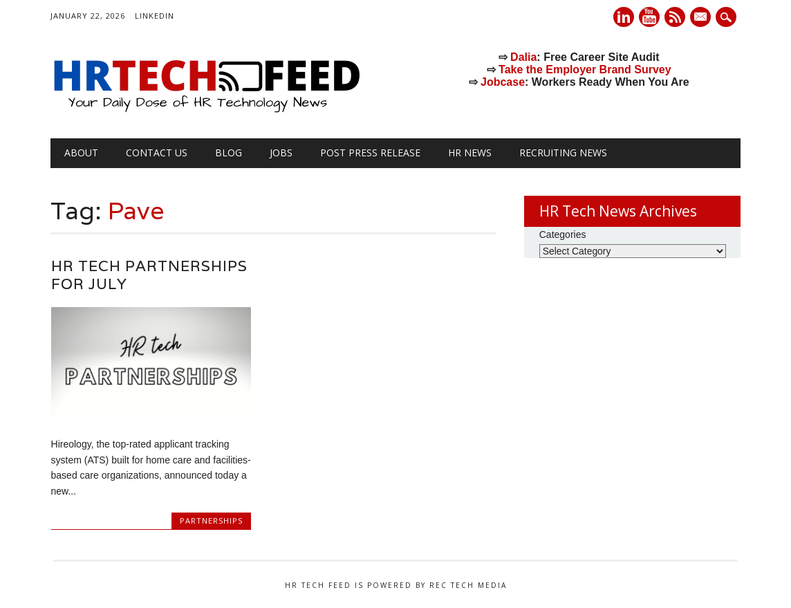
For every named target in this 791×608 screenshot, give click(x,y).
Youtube (649, 17)
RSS (674, 17)
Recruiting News (563, 152)
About (81, 152)
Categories (562, 234)
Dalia (523, 57)
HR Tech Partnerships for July (149, 275)
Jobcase (503, 82)
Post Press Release (370, 152)
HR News (470, 152)
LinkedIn (154, 15)
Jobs (281, 152)
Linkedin (623, 17)
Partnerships (211, 520)
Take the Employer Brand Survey (585, 69)
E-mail (702, 18)
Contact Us (156, 152)
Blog (228, 152)
